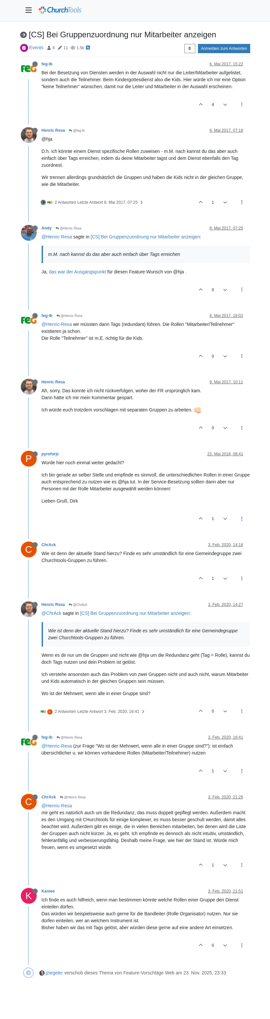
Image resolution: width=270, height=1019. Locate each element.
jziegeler (54, 972)
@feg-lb (77, 130)
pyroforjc (50, 454)
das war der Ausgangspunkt (77, 271)
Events (36, 47)
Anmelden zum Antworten (224, 48)
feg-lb (47, 64)
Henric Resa (53, 130)
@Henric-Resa (57, 236)
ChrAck (49, 545)
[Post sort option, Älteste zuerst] (189, 48)
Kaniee (48, 891)
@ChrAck (78, 605)
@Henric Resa (68, 228)
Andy (47, 228)
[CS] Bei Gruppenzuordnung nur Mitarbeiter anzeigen (145, 236)
